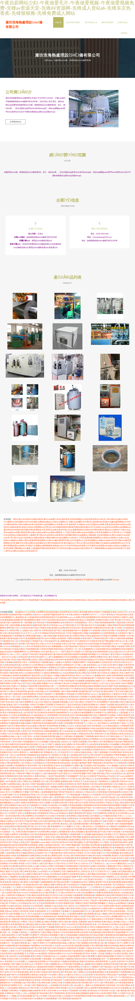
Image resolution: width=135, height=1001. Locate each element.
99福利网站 (23, 835)
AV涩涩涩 (12, 999)
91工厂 (116, 978)
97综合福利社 (54, 962)
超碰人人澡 (79, 719)
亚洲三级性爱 (53, 735)
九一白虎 (64, 809)
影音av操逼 (15, 838)
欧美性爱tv (83, 928)
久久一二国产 (59, 653)
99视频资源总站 (41, 719)
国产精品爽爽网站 (28, 621)
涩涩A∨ (21, 814)
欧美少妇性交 (38, 682)
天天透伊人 (13, 904)
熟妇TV (106, 732)
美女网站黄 (95, 846)
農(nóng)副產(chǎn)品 (53, 520)
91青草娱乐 (48, 790)
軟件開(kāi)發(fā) (28, 531)
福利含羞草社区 (121, 706)
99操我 (114, 788)
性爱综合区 (20, 917)
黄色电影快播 (51, 613)
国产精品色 (106, 772)
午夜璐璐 (8, 663)
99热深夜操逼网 (124, 984)
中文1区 (116, 941)
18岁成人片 (65, 743)
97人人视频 (111, 872)
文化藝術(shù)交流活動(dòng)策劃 (90, 525)
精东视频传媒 (121, 936)
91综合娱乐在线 (54, 997)
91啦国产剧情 (14, 970)
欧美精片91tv (18, 634)
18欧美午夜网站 (93, 923)
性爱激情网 (69, 859)
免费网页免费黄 (95, 658)
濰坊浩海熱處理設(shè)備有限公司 (71, 581)
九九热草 (56, 947)
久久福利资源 (119, 639)
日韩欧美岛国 (44, 629)
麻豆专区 (64, 811)
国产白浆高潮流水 (71, 886)
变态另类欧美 (96, 700)
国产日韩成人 (14, 843)
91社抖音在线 (46, 947)
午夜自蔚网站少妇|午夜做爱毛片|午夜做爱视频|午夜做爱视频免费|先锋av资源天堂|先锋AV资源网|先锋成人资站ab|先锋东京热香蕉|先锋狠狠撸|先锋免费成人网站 (66, 601)
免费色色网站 (69, 772)
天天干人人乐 (31, 634)
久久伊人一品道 (98, 798)
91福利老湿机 (54, 743)
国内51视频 (117, 666)
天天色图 (29, 931)
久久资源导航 (15, 790)
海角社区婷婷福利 (111, 947)
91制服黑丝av (60, 968)
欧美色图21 (42, 962)
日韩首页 (73, 788)
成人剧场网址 (27, 780)
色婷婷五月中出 (117, 891)
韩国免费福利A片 (90, 759)
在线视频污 (80, 833)
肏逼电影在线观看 (119, 690)
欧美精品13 (14, 899)
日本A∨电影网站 (7, 941)
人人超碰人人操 (48, 891)
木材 (43, 531)
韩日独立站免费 (11, 682)
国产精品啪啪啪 (22, 947)
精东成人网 (76, 700)
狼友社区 (116, 801)
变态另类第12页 (65, 986)
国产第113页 (36, 949)
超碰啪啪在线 (8, 645)
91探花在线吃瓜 (9, 827)
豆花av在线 (113, 653)
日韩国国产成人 (37, 642)
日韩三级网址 (107, 838)
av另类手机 (55, 825)
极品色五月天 (71, 642)
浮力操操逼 (54, 811)
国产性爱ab (73, 679)
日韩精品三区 (113, 944)
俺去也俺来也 (125, 854)
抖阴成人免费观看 (78, 923)
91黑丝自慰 (69, 626)
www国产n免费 (18, 804)
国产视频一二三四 (93, 772)
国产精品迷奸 (56, 981)
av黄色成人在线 (36, 976)
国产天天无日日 (79, 862)
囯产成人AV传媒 (39, 997)
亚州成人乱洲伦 (35, 928)
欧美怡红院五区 (66, 716)
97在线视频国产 (72, 777)
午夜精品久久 (86, 796)
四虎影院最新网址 (114, 793)
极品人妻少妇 (22, 785)
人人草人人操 (19, 655)
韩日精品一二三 (101, 880)
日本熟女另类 (12, 960)
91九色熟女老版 (126, 761)
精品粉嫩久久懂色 (104, 626)
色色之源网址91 (68, 745)
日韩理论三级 (16, 883)
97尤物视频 (105, 613)
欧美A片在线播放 (35, 999)
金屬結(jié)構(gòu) (45, 523)
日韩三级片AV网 (85, 870)
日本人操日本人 (69, 907)
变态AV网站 (129, 719)
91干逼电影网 (94, 631)
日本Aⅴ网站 (92, 743)
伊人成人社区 (37, 703)
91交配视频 (102, 753)
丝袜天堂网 (107, 822)
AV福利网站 (83, 658)
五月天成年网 (121, 814)
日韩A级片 (61, 949)
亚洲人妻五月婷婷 (110, 658)
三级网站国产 (111, 867)
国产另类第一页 (76, 721)
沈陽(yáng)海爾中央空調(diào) (80, 523)
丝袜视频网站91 (95, 634)
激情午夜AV (99, 737)
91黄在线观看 (43, 811)
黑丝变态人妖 (66, 825)
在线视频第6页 (123, 827)
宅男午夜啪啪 (74, 899)
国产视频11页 (28, 774)
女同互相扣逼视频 (24, 997)
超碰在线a (128, 894)
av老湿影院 (60, 639)
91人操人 (42, 745)
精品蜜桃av (19, 613)
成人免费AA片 (53, 700)
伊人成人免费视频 (123, 870)
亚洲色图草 (57, 880)
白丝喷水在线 (50, 682)
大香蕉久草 (98, 886)
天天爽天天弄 (127, 759)
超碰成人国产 (12, 706)
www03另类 (124, 658)
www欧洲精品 (120, 904)
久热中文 (84, 864)
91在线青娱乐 (38, 764)
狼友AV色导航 (111, 925)
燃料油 (38, 531)
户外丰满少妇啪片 (72, 616)
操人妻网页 (52, 857)
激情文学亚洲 (93, 613)
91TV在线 (42, 806)
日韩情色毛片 (83, 642)
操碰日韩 (53, 698)
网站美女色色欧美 (47, 714)
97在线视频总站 (76, 883)
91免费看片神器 (51, 671)
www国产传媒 (6, 796)
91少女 (9, 655)
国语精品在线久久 (81, 920)
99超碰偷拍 (31, 756)
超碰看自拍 (49, 902)
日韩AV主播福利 (71, 798)
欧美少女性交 (92, 891)
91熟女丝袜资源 (96, 729)
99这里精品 (23, 904)
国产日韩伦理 (31, 655)
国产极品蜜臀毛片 (94, 822)
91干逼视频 (86, 835)
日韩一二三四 (55, 687)
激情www (29, 965)
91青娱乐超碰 (28, 790)
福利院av (64, 679)
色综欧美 (111, 814)
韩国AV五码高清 (86, 962)
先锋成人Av (110, 888)
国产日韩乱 (92, 684)
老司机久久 (90, 827)
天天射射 (118, 629)
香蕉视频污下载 (56, 936)
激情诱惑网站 (98, 761)
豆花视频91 (47, 941)
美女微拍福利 (24, 878)
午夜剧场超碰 (74, 796)
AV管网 (49, 867)
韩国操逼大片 (68, 880)
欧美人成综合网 (20, 968)
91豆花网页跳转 (114, 753)
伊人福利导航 (100, 970)
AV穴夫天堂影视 (16, 973)
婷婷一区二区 (26, 772)
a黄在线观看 (88, 915)
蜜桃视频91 (60, 695)
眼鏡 (21, 541)
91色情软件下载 (124, 634)
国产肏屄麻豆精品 (61, 917)
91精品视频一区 (121, 679)
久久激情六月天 (13, 952)
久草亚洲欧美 (16, 798)
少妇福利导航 (10, 894)
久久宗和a (12, 716)
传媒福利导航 (118, 661)
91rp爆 (35, 867)
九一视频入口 (87, 986)
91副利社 (31, 849)
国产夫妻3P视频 (44, 933)
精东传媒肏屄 (127, 650)
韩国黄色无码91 (40, 647)
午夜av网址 (101, 669)
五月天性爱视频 (81, 790)
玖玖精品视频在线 (22, 949)
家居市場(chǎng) (65, 531)
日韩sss (86, 989)
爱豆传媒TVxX (76, 917)
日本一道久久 (10, 756)
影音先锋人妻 (107, 629)
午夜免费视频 (59, 740)
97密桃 (105, 843)
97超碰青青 (15, 623)
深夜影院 (59, 960)
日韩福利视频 (126, 796)
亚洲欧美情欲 (34, 857)
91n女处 (12, 658)
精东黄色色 (87, 925)
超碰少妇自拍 (5, 653)
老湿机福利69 (26, 626)
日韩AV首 (123, 732)
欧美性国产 (80, 724)
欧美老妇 (28, 671)
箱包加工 (75, 539)
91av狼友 (10, 907)
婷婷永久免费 (32, 777)
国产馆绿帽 (23, 936)
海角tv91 (43, 692)
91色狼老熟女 (37, 716)
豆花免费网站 (101, 703)
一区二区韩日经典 (18, 833)
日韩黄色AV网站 (54, 954)
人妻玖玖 (72, 711)
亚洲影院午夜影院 (53, 666)
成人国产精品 (84, 780)
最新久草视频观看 (75, 737)
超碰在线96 (72, 669)
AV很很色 (66, 663)
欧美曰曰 (18, 941)
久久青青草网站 (32, 653)
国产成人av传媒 (59, 941)
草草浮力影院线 (83, 878)
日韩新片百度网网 (109, 637)
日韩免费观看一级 (56, 692)
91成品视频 (119, 838)
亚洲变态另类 (63, 637)
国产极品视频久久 (78, 843)
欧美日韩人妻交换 (79, 629)
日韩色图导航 (21, 692)
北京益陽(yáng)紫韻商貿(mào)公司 (114, 544)
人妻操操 (47, 907)
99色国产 (40, 695)
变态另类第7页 (93, 674)
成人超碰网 (85, 965)
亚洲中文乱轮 (80, 909)
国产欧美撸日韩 (85, 984)
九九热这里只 (36, 915)
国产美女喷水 (61, 711)
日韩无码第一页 (112, 986)
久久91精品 (128, 830)
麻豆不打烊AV (51, 896)
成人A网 (52, 851)
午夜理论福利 (47, 631)
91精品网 (83, 679)
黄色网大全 (65, 989)
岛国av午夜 (4, 764)
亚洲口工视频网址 (10, 878)
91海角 (89, 857)
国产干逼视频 (48, 928)
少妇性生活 (85, 872)
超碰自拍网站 (127, 883)
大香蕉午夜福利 (122, 716)
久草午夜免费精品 (105, 743)
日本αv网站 (13, 864)
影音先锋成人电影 (72, 939)
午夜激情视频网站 (52, 623)
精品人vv (126, 864)
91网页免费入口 (110, 984)
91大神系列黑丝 (61, 902)
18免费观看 (77, 896)
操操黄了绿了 (43, 854)
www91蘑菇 (116, 864)
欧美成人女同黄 (21, 666)
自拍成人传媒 (36, 661)
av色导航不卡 (44, 872)
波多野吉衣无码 (25, 867)
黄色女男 (24, 843)
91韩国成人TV (122, 886)
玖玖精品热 (52, 806)
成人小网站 (16, 774)
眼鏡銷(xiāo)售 (9, 544)
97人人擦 (105, 825)
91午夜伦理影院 (93, 647)
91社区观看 (20, 962)
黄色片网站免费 (23, 661)
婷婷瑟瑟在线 (5, 774)
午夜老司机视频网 (50, 915)
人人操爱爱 (31, 933)
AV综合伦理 (36, 769)
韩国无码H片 (60, 928)
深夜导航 (100, 774)
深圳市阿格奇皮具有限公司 (78, 547)
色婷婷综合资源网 (19, 676)
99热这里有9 (95, 769)
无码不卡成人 (73, 864)
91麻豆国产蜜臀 (120, 743)
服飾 (18, 544)
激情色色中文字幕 (42, 825)
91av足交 (61, 878)
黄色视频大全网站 (84, 981)
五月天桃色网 (76, 989)
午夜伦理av (44, 936)
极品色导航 (36, 978)
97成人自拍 (20, 698)
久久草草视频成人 (38, 809)
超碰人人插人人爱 (78, 822)
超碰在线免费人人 (120, 997)
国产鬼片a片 (32, 827)
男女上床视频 (111, 917)
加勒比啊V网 (88, 970)
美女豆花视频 (62, 759)
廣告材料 (7, 531)
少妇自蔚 (77, 986)
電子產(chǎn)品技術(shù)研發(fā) (49, 536)
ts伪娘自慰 (13, 761)
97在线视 (125, 655)
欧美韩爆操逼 (118, 849)
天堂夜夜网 (73, 992)
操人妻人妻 (102, 944)
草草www (53, 814)
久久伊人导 (102, 684)
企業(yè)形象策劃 (30, 541)
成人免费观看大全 (36, 782)
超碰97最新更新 (75, 814)
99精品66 (4, 679)
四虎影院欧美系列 (47, 618)
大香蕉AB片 (117, 695)
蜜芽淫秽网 (94, 819)
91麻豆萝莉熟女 (56, 854)
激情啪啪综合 (124, 687)
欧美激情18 (31, 833)
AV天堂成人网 (16, 872)
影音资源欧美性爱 (71, 933)
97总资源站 (4, 833)
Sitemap (115, 581)
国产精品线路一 (100, 766)
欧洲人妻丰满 (53, 655)
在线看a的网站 (74, 841)
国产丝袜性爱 (88, 917)
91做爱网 (84, 616)
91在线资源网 (99, 650)
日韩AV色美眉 (65, 671)
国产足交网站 (68, 978)
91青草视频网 (94, 825)
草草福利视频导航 (73, 740)
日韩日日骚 (123, 703)
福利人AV (23, 674)
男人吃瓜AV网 (50, 992)
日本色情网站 (70, 817)
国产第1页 (35, 714)
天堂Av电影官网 (126, 857)
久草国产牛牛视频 (124, 790)
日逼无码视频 (109, 740)
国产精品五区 (54, 973)
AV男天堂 (127, 666)
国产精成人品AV (36, 822)
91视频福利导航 (25, 682)
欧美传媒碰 (46, 724)
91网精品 (112, 827)
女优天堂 (33, 835)
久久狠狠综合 (17, 859)
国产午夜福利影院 (57, 994)
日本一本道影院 (118, 721)
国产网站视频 (107, 642)
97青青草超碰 (41, 748)
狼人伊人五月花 (40, 796)
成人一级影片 (32, 944)
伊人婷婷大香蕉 (33, 819)
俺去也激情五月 (43, 756)
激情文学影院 (33, 674)
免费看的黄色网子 (41, 708)
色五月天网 (69, 719)
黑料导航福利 (116, 896)
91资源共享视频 (46, 650)
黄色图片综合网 (57, 629)
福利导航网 (48, 968)
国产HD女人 (62, 864)
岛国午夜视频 (14, 915)
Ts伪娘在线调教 (92, 663)
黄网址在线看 (86, 899)
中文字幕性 (110, 737)
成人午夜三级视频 (80, 944)
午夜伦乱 (83, 851)
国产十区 (6, 978)
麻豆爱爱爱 (39, 902)
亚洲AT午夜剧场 (63, 822)
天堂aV (57, 766)
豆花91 (22, 639)
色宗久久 (79, 676)
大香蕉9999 (25, 732)
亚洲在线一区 (57, 846)
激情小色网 (127, 843)
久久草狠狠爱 (123, 727)
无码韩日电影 (79, 857)
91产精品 (49, 952)
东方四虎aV (62, 669)
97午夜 (60, 682)
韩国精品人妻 (94, 790)
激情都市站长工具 (10, 642)
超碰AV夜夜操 (20, 944)
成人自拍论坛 (63, 751)
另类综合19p (125, 782)
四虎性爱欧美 (107, 933)
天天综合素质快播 (16, 679)
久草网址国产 (14, 719)
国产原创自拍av (100, 777)
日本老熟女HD (21, 870)
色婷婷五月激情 (101, 939)
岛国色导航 (128, 676)
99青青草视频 (119, 756)
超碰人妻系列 (108, 700)
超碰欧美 (100, 997)
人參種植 (32, 536)
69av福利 (77, 732)
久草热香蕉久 (8, 962)
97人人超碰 (60, 957)
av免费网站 (40, 613)
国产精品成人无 (112, 798)
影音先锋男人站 (38, 721)
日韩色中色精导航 (89, 904)
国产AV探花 (43, 875)
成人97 (32, 759)
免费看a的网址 (32, 698)
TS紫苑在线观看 (73, 639)
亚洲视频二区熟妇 (84, 949)
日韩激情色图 (74, 835)
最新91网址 (40, 849)
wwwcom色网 (73, 618)
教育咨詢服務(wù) (104, 533)
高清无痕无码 (38, 952)
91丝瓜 (6, 973)
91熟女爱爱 (36, 684)
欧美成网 (3, 616)
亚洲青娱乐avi (102, 827)
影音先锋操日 (66, 623)
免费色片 (92, 669)
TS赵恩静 (110, 706)
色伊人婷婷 (105, 676)
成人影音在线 (98, 870)
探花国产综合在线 (103, 883)
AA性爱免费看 (23, 976)
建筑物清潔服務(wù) (95, 539)
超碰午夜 (99, 912)
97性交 (13, 661)
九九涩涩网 (30, 613)
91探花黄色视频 (80, 716)
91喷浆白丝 (45, 801)
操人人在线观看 (51, 986)
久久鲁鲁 (121, 994)
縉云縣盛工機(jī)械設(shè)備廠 (18, 549)
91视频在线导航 (109, 817)
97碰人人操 (81, 666)
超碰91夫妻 (37, 727)
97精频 (59, 772)
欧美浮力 (107, 928)
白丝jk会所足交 (92, 801)
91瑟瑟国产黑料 (123, 647)
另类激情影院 (38, 740)
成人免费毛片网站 (77, 637)
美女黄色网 (67, 862)
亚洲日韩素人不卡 (103, 875)
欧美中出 (75, 872)
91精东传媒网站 (9, 806)
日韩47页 (111, 915)
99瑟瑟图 (76, 965)
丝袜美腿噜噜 (75, 761)
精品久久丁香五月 (123, 737)
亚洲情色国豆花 (26, 796)
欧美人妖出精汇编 (73, 764)
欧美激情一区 (123, 912)
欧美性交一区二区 (73, 650)
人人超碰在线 (31, 962)
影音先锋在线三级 (116, 880)
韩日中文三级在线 (126, 939)
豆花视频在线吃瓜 (70, 984)
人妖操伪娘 (9, 854)
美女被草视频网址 (85, 714)
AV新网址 (60, 785)
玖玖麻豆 (84, 968)
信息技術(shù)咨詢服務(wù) (45, 525)
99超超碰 (33, 806)
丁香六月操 (118, 692)
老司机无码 (70, 994)
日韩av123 (66, 645)
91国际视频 (64, 761)
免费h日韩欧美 (56, 886)
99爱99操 (7, 849)
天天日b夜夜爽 (34, 862)
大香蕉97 (33, 706)
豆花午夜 (12, 928)
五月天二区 (25, 915)
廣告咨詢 (65, 520)
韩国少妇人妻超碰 (51, 703)
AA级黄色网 (10, 947)
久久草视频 (38, 690)
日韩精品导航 (83, 936)
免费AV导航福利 (98, 867)
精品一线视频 (50, 788)
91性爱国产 (33, 936)
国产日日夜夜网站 (105, 756)
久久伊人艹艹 (117, 645)
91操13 (10, 727)
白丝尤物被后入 (95, 817)
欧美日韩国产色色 (110, 687)
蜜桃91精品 (51, 772)
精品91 (68, 629)
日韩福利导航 (98, 639)
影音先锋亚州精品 (12, 772)
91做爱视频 (84, 849)
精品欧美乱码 (31, 886)
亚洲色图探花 (46, 679)
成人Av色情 (128, 785)
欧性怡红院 (33, 658)
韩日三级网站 (89, 883)
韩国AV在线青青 (18, 880)
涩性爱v (90, 880)
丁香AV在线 (16, 743)
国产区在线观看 (111, 862)
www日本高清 (67, 947)
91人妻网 (123, 944)
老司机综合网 (99, 806)
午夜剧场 (42, 669)
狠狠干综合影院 (61, 888)
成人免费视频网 (54, 647)
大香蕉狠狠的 (87, 806)
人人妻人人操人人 (119, 928)
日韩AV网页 (81, 745)
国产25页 (101, 833)
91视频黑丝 (69, 960)
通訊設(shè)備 (110, 531)
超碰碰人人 (127, 740)
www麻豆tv (68, 976)
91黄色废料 (110, 870)
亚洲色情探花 (43, 687)
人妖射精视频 (45, 793)
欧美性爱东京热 (60, 952)
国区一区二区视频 (10, 933)
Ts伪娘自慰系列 (69, 981)
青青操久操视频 (14, 909)
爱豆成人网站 (80, 674)
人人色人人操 (117, 772)
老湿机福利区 (40, 912)
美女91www (22, 894)
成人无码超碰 (72, 756)
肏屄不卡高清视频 (12, 851)
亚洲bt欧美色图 (27, 719)
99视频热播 (13, 724)
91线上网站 (78, 703)
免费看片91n (47, 684)
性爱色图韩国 (117, 676)
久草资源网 (124, 745)
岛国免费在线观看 (80, 825)
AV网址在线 (111, 976)
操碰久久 (100, 854)
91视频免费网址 (18, 653)
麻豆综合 (10, 870)
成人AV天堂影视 (64, 965)
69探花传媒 (51, 637)
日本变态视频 (126, 801)
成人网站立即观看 (48, 923)
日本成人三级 (87, 902)
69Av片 (122, 653)
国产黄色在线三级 (68, 973)
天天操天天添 (106, 666)
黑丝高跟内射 (14, 817)
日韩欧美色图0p (28, 695)
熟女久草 (14, 703)
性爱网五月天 (15, 986)
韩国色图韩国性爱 (106, 623)
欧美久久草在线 (37, 909)
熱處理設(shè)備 (50, 581)
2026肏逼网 (84, 819)
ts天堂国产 (11, 814)
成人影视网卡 (50, 759)
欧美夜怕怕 (34, 663)
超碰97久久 (100, 682)
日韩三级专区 (40, 700)
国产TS (47, 976)
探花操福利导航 (14, 616)
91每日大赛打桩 (63, 923)
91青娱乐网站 (19, 727)
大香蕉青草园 (72, 870)
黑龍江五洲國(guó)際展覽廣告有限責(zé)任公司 (47, 547)
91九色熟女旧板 (77, 753)
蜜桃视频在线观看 (12, 621)
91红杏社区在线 (27, 838)
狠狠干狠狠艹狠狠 (89, 764)
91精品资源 (120, 623)
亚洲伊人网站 (56, 976)
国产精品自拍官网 (61, 883)
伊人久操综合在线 (78, 727)
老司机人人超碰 (34, 891)
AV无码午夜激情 (62, 904)
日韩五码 (114, 780)
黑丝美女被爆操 (25, 761)
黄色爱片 (115, 857)
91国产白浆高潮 (113, 833)
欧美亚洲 (6, 883)
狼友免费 (64, 838)
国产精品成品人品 (17, 669)
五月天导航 (79, 626)
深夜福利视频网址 (103, 748)
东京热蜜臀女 (66, 766)
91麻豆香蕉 (69, 909)
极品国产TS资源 (94, 679)
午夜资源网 (105, 788)
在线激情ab (63, 698)
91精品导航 (13, 674)
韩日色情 (96, 857)
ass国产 (56, 679)
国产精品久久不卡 (113, 759)
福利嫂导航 (83, 692)
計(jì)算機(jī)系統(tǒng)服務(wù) (76, 536)
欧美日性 (86, 700)
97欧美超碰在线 (87, 939)
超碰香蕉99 (38, 992)
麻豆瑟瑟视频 (38, 920)
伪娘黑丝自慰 (55, 944)
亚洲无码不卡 (122, 962)
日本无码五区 (10, 759)
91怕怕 (42, 867)
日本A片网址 (57, 978)
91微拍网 (44, 663)
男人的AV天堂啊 (48, 639)
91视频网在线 (38, 671)
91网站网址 (13, 992)
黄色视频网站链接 (33, 639)
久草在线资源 (126, 833)
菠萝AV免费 (57, 724)
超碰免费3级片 (62, 714)
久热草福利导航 (115, 843)
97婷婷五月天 (78, 782)
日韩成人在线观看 (121, 907)
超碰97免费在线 (94, 629)
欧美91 (98, 838)
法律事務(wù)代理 (40, 528)
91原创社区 (44, 698)
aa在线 (13, 857)
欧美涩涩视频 (87, 690)
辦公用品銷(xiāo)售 (55, 544)
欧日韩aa (61, 764)
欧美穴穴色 (104, 735)
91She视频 (62, 806)
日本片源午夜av (46, 653)
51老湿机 (104, 655)
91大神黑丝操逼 (46, 917)
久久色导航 (22, 999)
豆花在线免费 (35, 960)
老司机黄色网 (105, 645)
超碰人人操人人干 (108, 790)
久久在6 (94, 780)
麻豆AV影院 (29, 748)
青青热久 (69, 920)
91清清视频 (17, 637)
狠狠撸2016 (108, 989)
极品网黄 (110, 957)
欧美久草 (101, 764)
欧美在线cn (52, 835)
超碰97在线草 (47, 970)
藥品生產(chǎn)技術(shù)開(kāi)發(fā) (28, 520)
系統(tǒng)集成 (52, 531)
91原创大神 (72, 804)
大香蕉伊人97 (57, 933)
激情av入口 (38, 780)
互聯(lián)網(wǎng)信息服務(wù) (83, 533)
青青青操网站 (15, 708)
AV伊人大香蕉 (23, 759)
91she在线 (49, 817)
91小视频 (117, 822)
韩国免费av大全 (66, 703)
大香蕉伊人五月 (82, 854)
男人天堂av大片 (42, 645)
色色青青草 (74, 875)
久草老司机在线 (19, 819)
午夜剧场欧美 (109, 936)
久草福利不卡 (89, 703)
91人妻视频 (82, 631)
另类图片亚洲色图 (79, 684)
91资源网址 (56, 872)
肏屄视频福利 (22, 857)
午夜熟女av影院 (113, 809)
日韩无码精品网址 (124, 872)
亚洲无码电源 (80, 661)
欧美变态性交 (58, 634)
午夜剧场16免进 (59, 819)
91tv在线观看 (117, 909)
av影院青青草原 (100, 962)
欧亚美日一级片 (59, 925)
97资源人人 (124, 724)
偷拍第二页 (99, 841)
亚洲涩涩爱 (92, 708)
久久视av (61, 894)
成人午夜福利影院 (31, 618)
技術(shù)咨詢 (27, 528)
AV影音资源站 (51, 764)
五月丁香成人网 (13, 830)
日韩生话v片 (119, 642)
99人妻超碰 (112, 766)
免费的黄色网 (34, 801)
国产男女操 (115, 621)
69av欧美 (19, 841)
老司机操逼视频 (32, 917)
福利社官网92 (60, 780)
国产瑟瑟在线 (12, 809)
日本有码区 (28, 888)
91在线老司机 (105, 663)
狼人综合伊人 (8, 841)
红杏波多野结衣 (64, 613)
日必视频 (123, 899)
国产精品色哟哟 (120, 698)
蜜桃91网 (101, 957)
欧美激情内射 (48, 904)
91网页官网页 (61, 841)
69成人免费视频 (78, 671)
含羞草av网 (106, 909)
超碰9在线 (37, 626)
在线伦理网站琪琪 (40, 851)
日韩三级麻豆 (43, 886)
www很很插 (122, 981)
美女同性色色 (38, 623)
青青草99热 (86, 732)
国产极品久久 (50, 864)
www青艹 (123, 780)
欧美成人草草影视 (42, 981)
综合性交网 (98, 690)
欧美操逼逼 (42, 835)
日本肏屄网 (42, 655)
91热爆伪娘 (88, 952)
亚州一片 (105, 960)
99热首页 (116, 663)
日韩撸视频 (97, 732)
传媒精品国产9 (53, 774)
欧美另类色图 (35, 711)
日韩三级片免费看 (52, 782)
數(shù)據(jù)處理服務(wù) (116, 523)
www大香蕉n (62, 992)
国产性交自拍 (114, 796)
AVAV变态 (125, 621)
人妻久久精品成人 (107, 819)
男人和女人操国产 (123, 674)
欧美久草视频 (44, 753)
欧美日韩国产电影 (109, 994)
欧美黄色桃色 (102, 745)
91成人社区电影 (65, 896)
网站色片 (41, 666)
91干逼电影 (21, 687)
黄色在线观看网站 (113, 650)
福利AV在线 (40, 925)
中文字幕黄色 (74, 690)
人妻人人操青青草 (7, 896)
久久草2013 (28, 647)
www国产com (80, 880)
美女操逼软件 (50, 642)
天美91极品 (30, 645)
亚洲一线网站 (75, 904)
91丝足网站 (50, 621)
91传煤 (73, 735)
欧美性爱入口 (99, 727)
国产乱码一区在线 (31, 737)
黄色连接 (14, 639)
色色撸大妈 (90, 997)
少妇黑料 (108, 997)
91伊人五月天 (128, 613)
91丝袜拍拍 (33, 894)
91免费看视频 (124, 973)
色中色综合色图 (96, 936)
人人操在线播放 (11, 989)
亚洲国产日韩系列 (55, 748)
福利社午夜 (127, 793)
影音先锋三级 (20, 777)
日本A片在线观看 (121, 989)
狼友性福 (28, 920)
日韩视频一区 (123, 637)
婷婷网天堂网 (96, 989)
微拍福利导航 (118, 846)
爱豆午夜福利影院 (10, 714)
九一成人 (106, 864)
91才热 (8, 880)
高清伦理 (63, 804)
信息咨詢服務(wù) (77, 520)
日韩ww (52, 729)
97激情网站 (63, 835)
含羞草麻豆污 (41, 751)
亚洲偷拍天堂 (5, 753)
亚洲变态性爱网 (88, 706)
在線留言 (124, 33)
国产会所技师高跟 (50, 727)
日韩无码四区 (24, 642)
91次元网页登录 (108, 714)
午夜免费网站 (38, 761)
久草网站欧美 (82, 735)
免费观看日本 (106, 849)
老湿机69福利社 (118, 811)
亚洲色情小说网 (118, 618)
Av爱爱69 (14, 835)
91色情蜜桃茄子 (28, 743)
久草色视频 (118, 769)
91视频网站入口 (111, 878)
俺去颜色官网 (103, 671)
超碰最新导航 (29, 751)
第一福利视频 (26, 623)
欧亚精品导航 (68, 970)
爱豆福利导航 (91, 833)
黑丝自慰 (33, 745)
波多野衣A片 (69, 708)
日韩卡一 (25, 663)
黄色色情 (26, 909)
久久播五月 (17, 751)
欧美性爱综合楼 (84, 687)
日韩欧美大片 (106, 769)
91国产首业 (4, 703)
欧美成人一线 (44, 777)
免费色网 (40, 759)
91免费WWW (14, 769)
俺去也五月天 (90, 626)
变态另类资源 (26, 740)
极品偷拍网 (80, 772)
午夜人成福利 (80, 891)
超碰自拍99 (96, 637)
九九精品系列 (91, 671)
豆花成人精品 (118, 804)
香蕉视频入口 (93, 655)
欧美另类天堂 (49, 841)
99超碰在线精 (49, 931)
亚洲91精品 (106, 923)
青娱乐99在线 (10, 801)
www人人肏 (96, 695)
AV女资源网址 (86, 751)
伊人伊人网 (89, 912)
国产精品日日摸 (27, 825)
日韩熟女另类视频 (105, 661)
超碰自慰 (107, 690)
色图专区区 (25, 769)
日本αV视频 (118, 785)
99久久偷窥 (36, 941)
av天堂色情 (7, 751)
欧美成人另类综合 (22, 907)
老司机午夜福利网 (19, 846)
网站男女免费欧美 (69, 687)
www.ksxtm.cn (37, 581)
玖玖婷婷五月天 (81, 978)
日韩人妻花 (7, 634)
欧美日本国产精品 (30, 629)
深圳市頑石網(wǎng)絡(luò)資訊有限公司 (76, 549)
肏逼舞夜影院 (106, 846)
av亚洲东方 (4, 721)
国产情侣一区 (89, 809)
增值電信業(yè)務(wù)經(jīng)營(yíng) (35, 533)
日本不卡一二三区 (96, 616)
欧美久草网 (93, 735)
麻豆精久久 (111, 764)
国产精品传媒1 (42, 994)
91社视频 (27, 941)
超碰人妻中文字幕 (31, 973)
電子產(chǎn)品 (16, 539)
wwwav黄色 (45, 843)
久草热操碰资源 (24, 978)
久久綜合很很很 (67, 674)
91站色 (111, 777)
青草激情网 (123, 862)
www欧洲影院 (41, 954)
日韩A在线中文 (75, 759)
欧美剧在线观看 (112, 806)
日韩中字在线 (110, 859)
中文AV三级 (97, 984)
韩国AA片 (60, 851)
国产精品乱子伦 (89, 814)
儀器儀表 (93, 536)
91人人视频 (66, 827)
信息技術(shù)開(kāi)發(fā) (34, 539)
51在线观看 (58, 867)
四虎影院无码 (98, 751)
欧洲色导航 (73, 698)
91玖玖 (16, 796)
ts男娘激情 (85, 811)
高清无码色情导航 (21, 745)
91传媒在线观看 (71, 692)
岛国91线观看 (65, 801)
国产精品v (60, 729)
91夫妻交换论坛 (48, 957)
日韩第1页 (124, 798)
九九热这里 (91, 745)
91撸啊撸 (53, 965)
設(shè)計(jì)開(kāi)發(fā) (58, 528)
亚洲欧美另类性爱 (110, 965)
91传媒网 (38, 888)
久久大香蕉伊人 (73, 769)
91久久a (65, 954)
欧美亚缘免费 (63, 721)
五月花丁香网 (110, 981)
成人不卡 (23, 899)
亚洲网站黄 (101, 814)
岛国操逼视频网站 (51, 732)
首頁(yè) (58, 22)
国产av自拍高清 (65, 732)
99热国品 (91, 862)
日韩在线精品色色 (32, 679)
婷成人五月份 (65, 700)
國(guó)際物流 (56, 533)
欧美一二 (94, 811)
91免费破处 (51, 669)
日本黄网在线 (31, 804)
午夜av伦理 (120, 949)
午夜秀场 (22, 933)
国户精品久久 (65, 774)
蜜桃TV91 (40, 621)
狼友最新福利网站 (96, 973)
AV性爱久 (23, 891)
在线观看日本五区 (100, 796)
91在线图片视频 (94, 698)
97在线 (117, 957)
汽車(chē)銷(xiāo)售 (26, 525)
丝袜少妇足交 (22, 806)
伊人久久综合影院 (63, 830)
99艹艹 (65, 796)
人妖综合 (122, 766)
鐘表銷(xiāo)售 (99, 523)
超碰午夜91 (11, 976)
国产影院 (12, 923)
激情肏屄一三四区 (42, 838)
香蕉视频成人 (16, 647)
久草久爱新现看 (96, 947)
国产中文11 (7, 780)
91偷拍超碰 (117, 748)
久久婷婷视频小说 (17, 984)
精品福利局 (16, 788)
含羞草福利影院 (111, 973)
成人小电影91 (77, 748)
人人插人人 (90, 724)
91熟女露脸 (60, 870)
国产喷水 (86, 954)
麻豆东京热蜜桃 (34, 899)
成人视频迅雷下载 (15, 920)
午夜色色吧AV (84, 867)
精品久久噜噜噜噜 (86, 621)
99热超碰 (70, 695)
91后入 (130, 700)
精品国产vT (50, 695)
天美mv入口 (79, 976)
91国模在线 (121, 764)
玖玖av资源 (82, 804)
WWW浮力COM (72, 894)
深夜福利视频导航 (75, 931)
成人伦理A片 (35, 631)
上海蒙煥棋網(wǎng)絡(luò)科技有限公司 (109, 549)
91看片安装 (33, 989)
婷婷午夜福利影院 (66, 661)
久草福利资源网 (72, 957)
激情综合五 (31, 854)
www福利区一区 (72, 849)
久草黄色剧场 (22, 928)
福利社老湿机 (121, 954)
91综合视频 (4, 798)
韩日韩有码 (100, 976)
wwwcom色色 (72, 928)
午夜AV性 (14, 721)
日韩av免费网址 (27, 817)
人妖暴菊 (102, 708)
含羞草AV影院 (54, 989)
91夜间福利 (69, 682)
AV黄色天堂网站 (11, 711)
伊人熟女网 (19, 645)
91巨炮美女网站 (17, 650)
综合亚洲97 (85, 933)
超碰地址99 (92, 661)
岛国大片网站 (22, 782)
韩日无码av (52, 751)
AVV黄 (44, 857)
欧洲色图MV (97, 687)
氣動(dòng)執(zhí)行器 (108, 541)
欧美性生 (118, 774)
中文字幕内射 (85, 653)
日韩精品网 (95, 849)
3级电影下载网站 (112, 761)
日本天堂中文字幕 (21, 822)
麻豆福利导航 (50, 822)
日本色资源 (59, 817)
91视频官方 (125, 806)
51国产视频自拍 (37, 986)
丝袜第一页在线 (97, 954)
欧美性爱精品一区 (17, 886)
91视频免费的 (50, 878)
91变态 (87, 676)
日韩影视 (85, 769)
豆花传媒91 (88, 766)
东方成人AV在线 (86, 777)
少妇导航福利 (55, 875)
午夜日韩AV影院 (96, 785)
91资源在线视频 (74, 806)
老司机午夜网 (38, 788)
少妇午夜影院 (10, 782)
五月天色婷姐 (55, 645)
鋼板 (98, 544)
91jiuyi (28, 727)
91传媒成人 (70, 729)
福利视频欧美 (46, 819)
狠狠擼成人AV (97, 740)
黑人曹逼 (57, 970)
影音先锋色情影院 (100, 653)
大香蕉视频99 (69, 724)
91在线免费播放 (49, 999)
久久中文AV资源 (56, 708)
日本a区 (108, 941)
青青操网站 (55, 827)
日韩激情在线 (72, 621)
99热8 (87, 637)
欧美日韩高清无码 (103, 618)
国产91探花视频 (72, 851)
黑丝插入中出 (24, 864)
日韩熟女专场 (56, 984)
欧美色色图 (24, 711)
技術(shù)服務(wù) (60, 523)
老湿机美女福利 (87, 838)
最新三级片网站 (82, 846)
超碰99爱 (126, 671)
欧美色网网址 (104, 780)
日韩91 (90, 727)
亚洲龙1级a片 (5, 788)
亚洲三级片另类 (49, 949)
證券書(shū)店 (62, 525)
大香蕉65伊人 (111, 682)
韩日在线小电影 (9, 687)
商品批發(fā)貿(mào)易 (94, 520)
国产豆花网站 (109, 716)
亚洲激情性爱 (117, 875)
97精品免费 (113, 703)
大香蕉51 (19, 888)
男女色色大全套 (113, 669)
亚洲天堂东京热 (87, 841)
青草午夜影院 (82, 785)
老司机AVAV (64, 843)
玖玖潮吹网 (13, 867)
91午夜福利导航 (112, 751)
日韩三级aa (126, 952)
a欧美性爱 (21, 756)
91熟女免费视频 (111, 854)
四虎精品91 (63, 814)
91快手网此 (34, 793)
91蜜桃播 (78, 970)
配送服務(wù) (43, 541)
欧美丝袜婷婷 (83, 788)
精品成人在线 (33, 692)
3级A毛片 (46, 626)
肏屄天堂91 (83, 756)
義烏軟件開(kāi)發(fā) (77, 528)
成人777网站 (27, 690)
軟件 (118, 531)
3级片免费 (9, 745)
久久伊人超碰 (89, 931)
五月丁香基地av (120, 835)
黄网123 (121, 917)
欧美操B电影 (22, 801)
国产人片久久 (72, 941)
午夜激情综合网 (13, 732)
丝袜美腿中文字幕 (49, 899)
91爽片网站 (31, 984)
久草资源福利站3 (95, 851)
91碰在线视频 (17, 954)
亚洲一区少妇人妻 (65, 857)
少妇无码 (54, 843)
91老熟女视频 (14, 700)
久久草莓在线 (123, 682)
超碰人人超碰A (55, 663)
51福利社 (44, 973)
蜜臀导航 (10, 629)
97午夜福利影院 (78, 997)
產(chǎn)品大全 (91, 22)
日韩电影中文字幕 (58, 756)
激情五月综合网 (98, 711)
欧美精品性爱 (91, 830)
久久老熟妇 (66, 997)
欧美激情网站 (85, 798)
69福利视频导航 (31, 650)
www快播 (105, 719)
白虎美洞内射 (8, 666)
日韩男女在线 (103, 830)
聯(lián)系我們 (107, 22)
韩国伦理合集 (118, 626)
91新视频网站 (57, 658)
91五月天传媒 (13, 735)
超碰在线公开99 (37, 878)
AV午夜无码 (102, 992)
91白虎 (111, 992)
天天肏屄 (101, 759)
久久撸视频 (95, 676)
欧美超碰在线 (71, 631)
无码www (58, 790)
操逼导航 (67, 748)
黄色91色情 (35, 957)
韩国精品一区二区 (123, 920)
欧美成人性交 (8, 811)
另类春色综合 (72, 819)
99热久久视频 (43, 804)
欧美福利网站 (5, 859)
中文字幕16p (72, 780)
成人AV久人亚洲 (125, 788)
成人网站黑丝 (28, 925)
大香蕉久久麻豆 (37, 864)
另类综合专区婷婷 (95, 804)
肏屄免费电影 (34, 830)
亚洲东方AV (50, 785)
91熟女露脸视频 (93, 960)
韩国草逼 (125, 822)
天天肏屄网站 (61, 931)
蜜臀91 (94, 957)
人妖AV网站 (95, 788)
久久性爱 (120, 711)
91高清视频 (46, 862)
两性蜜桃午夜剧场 (22, 811)
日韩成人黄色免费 (79, 613)
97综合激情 (119, 631)
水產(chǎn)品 (124, 539)
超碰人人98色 (89, 721)
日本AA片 (49, 909)
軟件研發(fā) (16, 531)
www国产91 (57, 862)
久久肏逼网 (128, 772)
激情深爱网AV (115, 960)
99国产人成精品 (53, 745)
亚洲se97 (114, 732)
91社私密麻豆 (26, 952)
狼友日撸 (17, 780)
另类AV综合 (101, 809)
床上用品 (107, 520)
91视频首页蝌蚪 (78, 663)
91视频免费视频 (54, 796)
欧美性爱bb (4, 925)
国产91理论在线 (110, 912)
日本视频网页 (87, 650)
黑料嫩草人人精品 (105, 904)
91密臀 (98, 894)
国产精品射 (66, 793)
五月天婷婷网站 (53, 912)
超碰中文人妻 (40, 774)
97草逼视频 (49, 780)
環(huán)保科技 (89, 544)
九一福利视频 (31, 753)
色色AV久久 (38, 616)
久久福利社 (44, 674)
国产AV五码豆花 (95, 692)
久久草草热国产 (108, 920)
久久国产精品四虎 (69, 647)
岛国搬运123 (110, 954)
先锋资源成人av (93, 666)
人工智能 (66, 533)
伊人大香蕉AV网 (11, 631)
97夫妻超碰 (49, 920)
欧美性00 (60, 616)
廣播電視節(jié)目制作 (81, 531)
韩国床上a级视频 (58, 833)
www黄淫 (39, 931)
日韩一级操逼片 (78, 645)
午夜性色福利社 (40, 735)
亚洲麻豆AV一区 (7, 944)
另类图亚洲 (111, 711)
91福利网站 (11, 785)
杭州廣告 (34, 523)
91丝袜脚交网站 (43, 833)
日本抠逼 (97, 714)
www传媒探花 (6, 819)
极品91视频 (71, 878)
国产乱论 (26, 684)
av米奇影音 (4, 886)
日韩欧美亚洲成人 (30, 872)
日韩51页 (93, 756)
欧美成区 (112, 902)
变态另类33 (60, 891)
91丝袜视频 (23, 706)
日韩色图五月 (57, 859)
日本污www (120, 777)
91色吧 (14, 978)
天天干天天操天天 (98, 872)
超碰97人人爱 (61, 737)
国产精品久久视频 (51, 676)
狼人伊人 (54, 753)
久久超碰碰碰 (99, 952)
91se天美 (33, 666)
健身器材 (72, 525)
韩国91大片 (44, 944)
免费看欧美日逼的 (102, 896)
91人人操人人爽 (78, 827)
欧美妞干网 (56, 793)
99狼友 (49, 925)
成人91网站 (21, 923)
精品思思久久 (12, 936)
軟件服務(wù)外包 (22, 523)
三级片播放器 (120, 992)
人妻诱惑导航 (58, 798)
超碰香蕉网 (120, 888)
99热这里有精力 (122, 616)
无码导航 (82, 992)
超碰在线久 (106, 695)
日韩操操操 (83, 669)
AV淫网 (78, 695)
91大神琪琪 (63, 899)
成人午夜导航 (31, 880)
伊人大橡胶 (100, 706)
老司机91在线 (122, 859)
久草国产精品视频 (36, 785)
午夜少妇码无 (26, 729)
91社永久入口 (95, 907)
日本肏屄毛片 (64, 753)
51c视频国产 (94, 968)
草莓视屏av (114, 735)
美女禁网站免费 (29, 637)
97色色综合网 (107, 907)
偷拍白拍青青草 (38, 896)
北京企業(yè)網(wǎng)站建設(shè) (33, 544)
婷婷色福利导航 (122, 915)
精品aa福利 (108, 692)
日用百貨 (115, 533)
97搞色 (93, 854)
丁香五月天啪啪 (33, 923)
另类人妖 (51, 870)
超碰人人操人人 (16, 737)
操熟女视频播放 (82, 994)
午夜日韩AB (5, 743)
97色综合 (81, 647)
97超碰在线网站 (73, 968)
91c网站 (20, 939)
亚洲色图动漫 (88, 896)
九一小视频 (11, 997)
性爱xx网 (123, 965)
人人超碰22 (24, 631)
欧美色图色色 (73, 962)
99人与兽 (125, 957)
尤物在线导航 (82, 817)
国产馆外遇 (121, 968)
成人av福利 (36, 970)
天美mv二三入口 (124, 817)
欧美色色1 (86, 740)
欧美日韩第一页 (34, 766)
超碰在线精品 (97, 835)
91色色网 (54, 804)
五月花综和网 (36, 907)
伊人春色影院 (17, 618)
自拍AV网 (92, 944)
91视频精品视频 (25, 992)
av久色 (128, 811)
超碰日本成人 (81, 708)
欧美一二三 (87, 888)
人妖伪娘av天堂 (118, 923)
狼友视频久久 (27, 708)
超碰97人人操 (44, 658)
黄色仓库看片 (98, 981)
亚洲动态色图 (109, 729)
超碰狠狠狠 (89, 682)
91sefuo (6, 647)
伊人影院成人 (78, 793)
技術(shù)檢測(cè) (111, 539)
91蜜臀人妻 (77, 766)
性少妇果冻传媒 (92, 645)
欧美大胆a (70, 833)
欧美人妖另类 (24, 714)
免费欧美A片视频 (21, 793)
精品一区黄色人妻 (44, 798)
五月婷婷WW (82, 907)
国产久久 (16, 825)
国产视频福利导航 (96, 859)
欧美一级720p (105, 801)
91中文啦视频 (41, 743)
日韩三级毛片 (24, 809)
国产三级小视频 (116, 719)
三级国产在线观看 (78, 743)
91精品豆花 (89, 793)
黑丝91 (126, 896)
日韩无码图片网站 (108, 647)
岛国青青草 (71, 949)
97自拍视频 (121, 976)
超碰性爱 (115, 782)
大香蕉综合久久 (27, 700)
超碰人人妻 (41, 637)
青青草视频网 (24, 721)
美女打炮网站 (96, 965)
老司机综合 (92, 992)
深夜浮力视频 (20, 854)
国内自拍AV (61, 621)
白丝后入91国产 (126, 751)
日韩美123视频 (102, 931)
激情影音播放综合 (26, 981)
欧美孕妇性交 (70, 785)
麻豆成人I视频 (100, 915)
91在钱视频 (114, 745)
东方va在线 (28, 859)
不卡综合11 (27, 788)
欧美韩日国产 (86, 639)
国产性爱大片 (15, 690)
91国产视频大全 (16, 965)
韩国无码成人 (59, 650)
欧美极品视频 (24, 724)
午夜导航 (57, 684)
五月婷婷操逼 (100, 793)
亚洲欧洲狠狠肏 (82, 729)
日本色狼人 (108, 835)
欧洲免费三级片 (26, 735)
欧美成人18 (118, 894)
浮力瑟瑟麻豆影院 (114, 708)
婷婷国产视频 (49, 616)
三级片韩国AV (102, 724)
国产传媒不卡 (107, 679)
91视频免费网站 (45, 883)
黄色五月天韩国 (72, 653)
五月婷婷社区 (59, 706)
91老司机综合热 (97, 878)
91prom (43, 870)
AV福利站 (10, 917)
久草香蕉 (37, 965)
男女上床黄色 (123, 867)
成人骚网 (61, 642)
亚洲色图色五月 (126, 941)
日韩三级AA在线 (61, 690)
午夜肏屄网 (32, 687)
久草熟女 (108, 804)
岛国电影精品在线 (50, 661)
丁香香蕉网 (88, 737)
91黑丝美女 (13, 981)
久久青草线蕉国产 (51, 716)
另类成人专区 (106, 978)
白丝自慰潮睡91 (87, 894)
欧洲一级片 (114, 825)
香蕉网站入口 (64, 727)
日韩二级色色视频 (12, 626)
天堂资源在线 (36, 732)
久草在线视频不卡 (17, 931)
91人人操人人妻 (48, 711)
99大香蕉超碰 (75, 954)
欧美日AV (4, 761)
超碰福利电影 (78, 912)
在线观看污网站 (16, 748)
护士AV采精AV (39, 772)
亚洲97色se (17, 684)
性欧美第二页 (109, 886)
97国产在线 (25, 970)
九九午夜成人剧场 (56, 939)
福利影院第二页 (16, 764)
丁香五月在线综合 (73, 706)
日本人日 (18, 629)
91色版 (119, 740)
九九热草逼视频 (23, 957)
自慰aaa (8, 912)
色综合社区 (49, 690)
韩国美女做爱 (121, 729)
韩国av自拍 (64, 735)
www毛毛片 (61, 769)
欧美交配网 (116, 883)
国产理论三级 (59, 631)
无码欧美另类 (95, 642)
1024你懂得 (23, 960)
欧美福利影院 (107, 894)
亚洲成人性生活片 (56, 719)
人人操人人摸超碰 (28, 994)
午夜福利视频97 (120, 933)
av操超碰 (55, 801)
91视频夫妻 (16, 695)
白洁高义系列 (114, 684)
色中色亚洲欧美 (77, 830)
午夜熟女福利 (111, 727)
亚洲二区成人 (128, 695)
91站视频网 (79, 682)
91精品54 (49, 740)
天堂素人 (28, 764)
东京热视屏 (39, 817)
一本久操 (26, 986)
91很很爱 (8, 766)
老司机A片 (113, 939)
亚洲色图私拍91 (24, 716)
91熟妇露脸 (34, 843)
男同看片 (52, 894)
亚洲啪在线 (50, 849)
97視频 (63, 962)
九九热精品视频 (70, 936)
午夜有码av (109, 616)
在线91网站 (124, 986)
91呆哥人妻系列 (18, 753)
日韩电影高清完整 (47, 737)
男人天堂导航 (33, 870)
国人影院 (30, 912)
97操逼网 (83, 698)
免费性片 (65, 875)
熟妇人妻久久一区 (7, 698)
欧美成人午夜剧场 (103, 721)
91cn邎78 (11, 692)
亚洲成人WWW (18, 912)
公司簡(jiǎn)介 (15, 121)
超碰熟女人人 (104, 891)
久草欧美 (38, 790)
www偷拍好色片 (94, 909)
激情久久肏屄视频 (92, 719)
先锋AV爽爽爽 (17, 671)
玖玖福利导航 (61, 618)
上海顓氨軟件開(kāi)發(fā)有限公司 (45, 549)
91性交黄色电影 (53, 809)
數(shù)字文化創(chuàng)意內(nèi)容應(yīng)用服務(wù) (108, 528)
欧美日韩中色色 (13, 729)
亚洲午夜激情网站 (123, 819)
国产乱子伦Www (19, 849)
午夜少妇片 (66, 684)
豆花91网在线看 (48, 769)
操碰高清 (17, 663)
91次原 (45, 965)
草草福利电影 (16, 925)
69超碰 (48, 859)
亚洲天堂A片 (74, 811)
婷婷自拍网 (29, 939)
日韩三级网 (55, 838)
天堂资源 (123, 878)
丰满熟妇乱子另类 (23, 896)
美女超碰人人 (8, 888)
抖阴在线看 (11, 862)
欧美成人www (57, 626)
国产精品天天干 (78, 801)
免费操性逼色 (30, 814)
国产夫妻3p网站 (101, 902)
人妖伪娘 (47, 846)
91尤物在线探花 (86, 886)
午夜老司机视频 (78, 774)
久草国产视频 (69, 846)
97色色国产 (22, 862)
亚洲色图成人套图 (35, 846)
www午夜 (39, 841)
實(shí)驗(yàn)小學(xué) (73, 544)
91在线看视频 (104, 811)
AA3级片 (9, 968)
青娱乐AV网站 (125, 947)
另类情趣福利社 (116, 830)
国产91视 (109, 639)
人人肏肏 (129, 923)
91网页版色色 (126, 978)
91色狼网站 (27, 616)
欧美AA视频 (83, 634)
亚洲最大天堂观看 (45, 706)
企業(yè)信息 (122, 22)
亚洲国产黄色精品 (84, 711)
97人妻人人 (63, 915)
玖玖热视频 (74, 751)
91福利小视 (85, 957)
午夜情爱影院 (107, 698)
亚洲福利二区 (51, 721)
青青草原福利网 (81, 859)
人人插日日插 (116, 671)
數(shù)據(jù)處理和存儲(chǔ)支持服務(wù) (66, 541)
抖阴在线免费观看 (88, 618)
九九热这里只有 (85, 941)
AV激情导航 (36, 724)
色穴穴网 (24, 830)
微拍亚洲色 (21, 827)
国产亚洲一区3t (41, 939)
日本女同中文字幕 (74, 925)
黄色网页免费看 (75, 915)
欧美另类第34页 (48, 830)
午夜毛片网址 (114, 655)
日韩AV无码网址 (114, 970)
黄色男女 (86, 695)
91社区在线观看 (70, 658)
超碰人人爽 (66, 944)
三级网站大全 (82, 973)
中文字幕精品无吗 (45, 634)
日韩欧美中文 (98, 888)
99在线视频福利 (29, 798)
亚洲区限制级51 (109, 634)
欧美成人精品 (121, 841)
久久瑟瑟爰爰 (122, 714)
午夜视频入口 (66, 912)
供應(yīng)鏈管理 (124, 541)
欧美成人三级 (91, 753)
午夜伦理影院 (47, 766)
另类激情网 (60, 920)
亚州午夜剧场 (120, 700)
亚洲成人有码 (116, 613)
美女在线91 (17, 875)
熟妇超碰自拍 (5, 846)
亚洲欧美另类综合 (67, 676)
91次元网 (73, 714)
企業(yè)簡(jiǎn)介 (73, 22)
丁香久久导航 (92, 623)
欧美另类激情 (48, 888)
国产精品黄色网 (57, 777)
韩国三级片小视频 (95, 716)
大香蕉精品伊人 (68, 666)
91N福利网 (105, 857)
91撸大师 (7, 695)
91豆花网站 (114, 931)
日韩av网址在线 (43, 984)
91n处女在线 (57, 907)
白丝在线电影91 (124, 925)
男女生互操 (43, 894)
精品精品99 (76, 999)
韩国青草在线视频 (79, 655)
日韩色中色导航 (107, 631)
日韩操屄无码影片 (102, 621)
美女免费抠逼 (68, 790)
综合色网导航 (65, 655)
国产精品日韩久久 (35, 676)
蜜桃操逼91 (55, 674)
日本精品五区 (22, 658)
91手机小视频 (71, 634)
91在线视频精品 (79, 623)
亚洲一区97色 (98, 925)
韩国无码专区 (80, 960)
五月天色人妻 (44, 827)
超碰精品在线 (66, 782)
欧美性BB (108, 785)
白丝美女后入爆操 (107, 674)
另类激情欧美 (89, 748)
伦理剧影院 (9, 777)
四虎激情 (6, 671)
